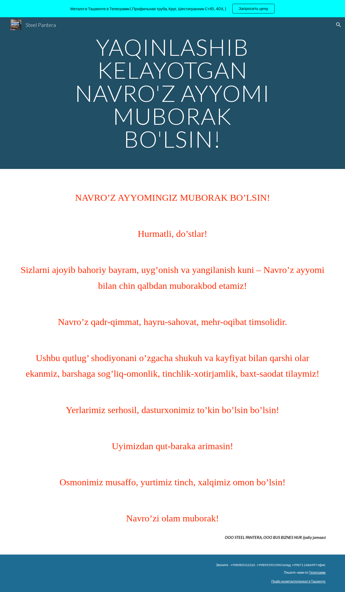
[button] (338, 24)
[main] (172, 93)
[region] (172, 8)
